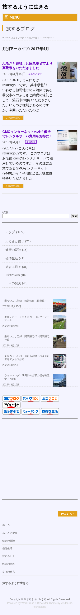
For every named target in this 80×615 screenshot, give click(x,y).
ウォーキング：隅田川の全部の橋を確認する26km (27, 377)
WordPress (27, 603)
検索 (5, 212)
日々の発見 (8, 571)
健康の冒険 (8, 540)
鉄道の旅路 (8, 563)
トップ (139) (14, 232)
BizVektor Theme (47, 603)
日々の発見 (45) (16, 283)
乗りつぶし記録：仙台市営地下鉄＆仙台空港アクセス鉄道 (27, 358)
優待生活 (31, 142)
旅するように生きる (25, 7)
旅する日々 (8, 556)
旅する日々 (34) (16, 267)
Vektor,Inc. (67, 603)
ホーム (6, 525)
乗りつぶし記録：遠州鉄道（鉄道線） (25, 300)
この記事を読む (13, 117)
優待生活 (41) (14, 258)
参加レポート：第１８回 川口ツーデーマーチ (27, 319)
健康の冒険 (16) (16, 249)
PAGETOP (67, 513)
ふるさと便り (35, 74)
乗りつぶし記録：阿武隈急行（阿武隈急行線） (27, 338)
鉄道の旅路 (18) (15, 275)
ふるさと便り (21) (17, 241)
